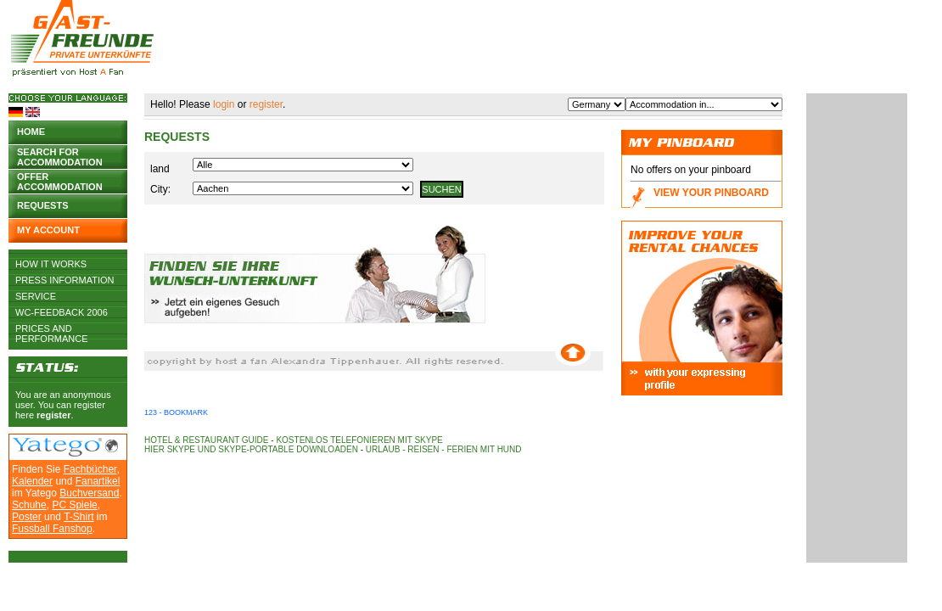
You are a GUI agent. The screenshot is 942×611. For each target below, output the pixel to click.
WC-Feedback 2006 (61, 312)
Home (31, 131)
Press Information (65, 280)
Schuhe (29, 505)
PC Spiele (74, 505)
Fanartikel (98, 481)
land (160, 169)
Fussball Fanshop (52, 529)
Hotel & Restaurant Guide (206, 440)
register (53, 415)
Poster (27, 517)
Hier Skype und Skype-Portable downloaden (251, 449)
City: (160, 189)
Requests (43, 205)
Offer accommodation (60, 180)
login (223, 104)
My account (48, 230)
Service (35, 296)
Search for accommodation (60, 156)
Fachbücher (90, 469)
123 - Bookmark (176, 412)
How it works (51, 264)
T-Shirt (78, 517)
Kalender (32, 481)
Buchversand (89, 493)
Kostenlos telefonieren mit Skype (359, 440)
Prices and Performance (51, 328)
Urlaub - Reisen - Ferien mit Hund (444, 449)
